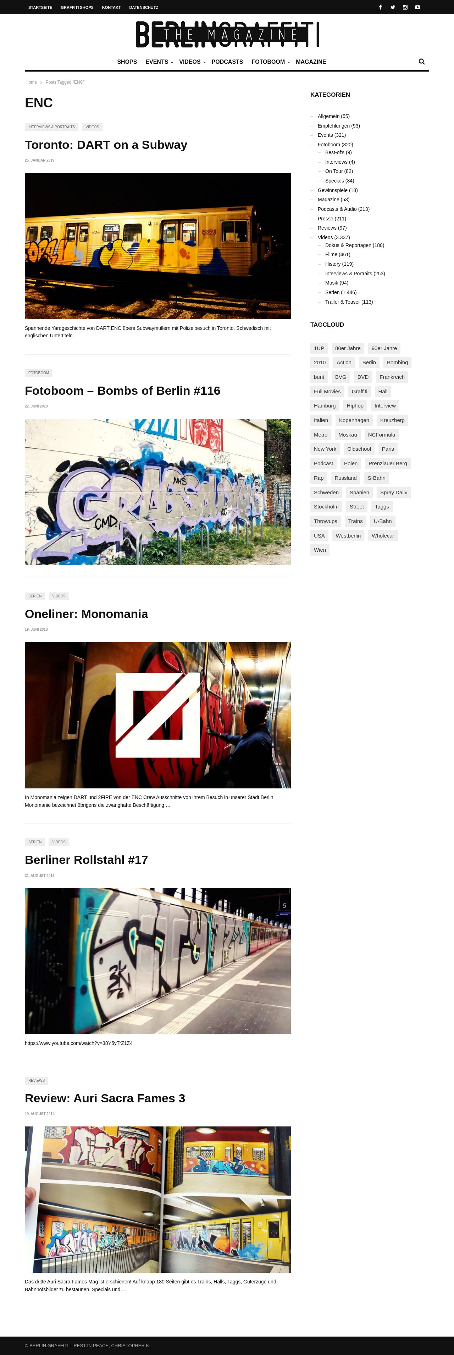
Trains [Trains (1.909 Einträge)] (355, 521)
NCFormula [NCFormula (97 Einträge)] (381, 435)
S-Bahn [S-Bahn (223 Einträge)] (377, 478)
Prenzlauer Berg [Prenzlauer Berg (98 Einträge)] (388, 463)
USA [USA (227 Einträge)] (319, 536)
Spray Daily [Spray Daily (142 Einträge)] (394, 492)
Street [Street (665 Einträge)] (357, 507)
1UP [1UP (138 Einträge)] (319, 348)
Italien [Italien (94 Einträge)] (321, 420)
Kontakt (111, 7)
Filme (331, 254)
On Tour (334, 171)
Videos (191, 62)
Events (158, 62)
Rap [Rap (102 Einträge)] (319, 478)
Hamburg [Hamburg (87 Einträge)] (325, 406)
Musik (331, 283)
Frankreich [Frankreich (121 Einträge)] (392, 377)
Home (31, 82)
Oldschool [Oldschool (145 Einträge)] (359, 449)
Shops (127, 62)
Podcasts (227, 62)
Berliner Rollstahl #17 (86, 859)
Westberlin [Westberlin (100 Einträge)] (348, 536)
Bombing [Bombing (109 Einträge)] (397, 362)
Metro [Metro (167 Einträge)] (320, 435)
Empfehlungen (334, 126)
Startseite (40, 7)
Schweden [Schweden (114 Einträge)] (326, 492)
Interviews (336, 162)
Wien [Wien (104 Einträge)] (320, 550)
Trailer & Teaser (342, 302)
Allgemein (328, 116)
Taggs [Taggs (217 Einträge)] (382, 507)
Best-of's (334, 152)
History (333, 264)
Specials (334, 181)
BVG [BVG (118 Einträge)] (341, 377)
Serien (34, 596)
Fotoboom (269, 62)
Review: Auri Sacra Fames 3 (105, 1098)
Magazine (311, 62)
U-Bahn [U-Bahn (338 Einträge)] (383, 521)
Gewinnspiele (333, 190)
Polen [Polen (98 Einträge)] (351, 463)
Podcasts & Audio (337, 209)
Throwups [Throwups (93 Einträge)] (325, 521)
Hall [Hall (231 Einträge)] (383, 391)
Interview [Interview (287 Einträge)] (385, 406)
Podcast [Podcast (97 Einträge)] (323, 463)
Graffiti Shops (77, 7)
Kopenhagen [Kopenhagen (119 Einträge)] (354, 420)
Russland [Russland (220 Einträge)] (345, 478)
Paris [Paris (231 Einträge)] (388, 449)
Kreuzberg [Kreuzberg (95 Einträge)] (392, 420)
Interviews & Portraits (51, 127)
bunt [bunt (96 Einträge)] (319, 377)
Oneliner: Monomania (86, 613)
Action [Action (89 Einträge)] (344, 362)
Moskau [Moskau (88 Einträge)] (347, 435)
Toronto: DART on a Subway (106, 144)
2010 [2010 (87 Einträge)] (320, 362)
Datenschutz (144, 7)
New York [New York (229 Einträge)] (325, 449)
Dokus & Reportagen (348, 245)
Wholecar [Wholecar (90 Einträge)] (383, 536)
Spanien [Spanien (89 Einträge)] (359, 492)
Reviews (36, 1081)
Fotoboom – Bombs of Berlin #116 (123, 390)
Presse (325, 218)
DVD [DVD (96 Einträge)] (363, 377)
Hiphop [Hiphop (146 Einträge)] (355, 406)
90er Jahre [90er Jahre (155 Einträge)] (384, 348)
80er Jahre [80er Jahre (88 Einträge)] (348, 348)
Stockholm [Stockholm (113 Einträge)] (326, 507)
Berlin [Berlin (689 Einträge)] (369, 362)
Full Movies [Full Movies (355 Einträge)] (327, 391)
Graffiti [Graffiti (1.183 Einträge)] (359, 391)
